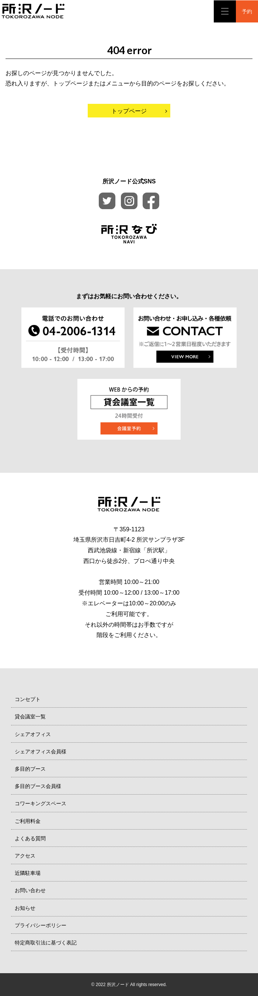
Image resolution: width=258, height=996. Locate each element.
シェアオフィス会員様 (40, 751)
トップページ (129, 111)
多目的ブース (30, 769)
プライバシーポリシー (40, 925)
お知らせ (25, 908)
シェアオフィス (33, 734)
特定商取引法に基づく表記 (46, 943)
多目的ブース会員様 (38, 786)
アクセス (25, 856)
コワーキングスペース (40, 803)
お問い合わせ (30, 890)
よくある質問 (30, 838)
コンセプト (28, 699)
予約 (247, 11)
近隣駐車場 (28, 873)
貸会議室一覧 (30, 716)
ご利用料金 (28, 821)
